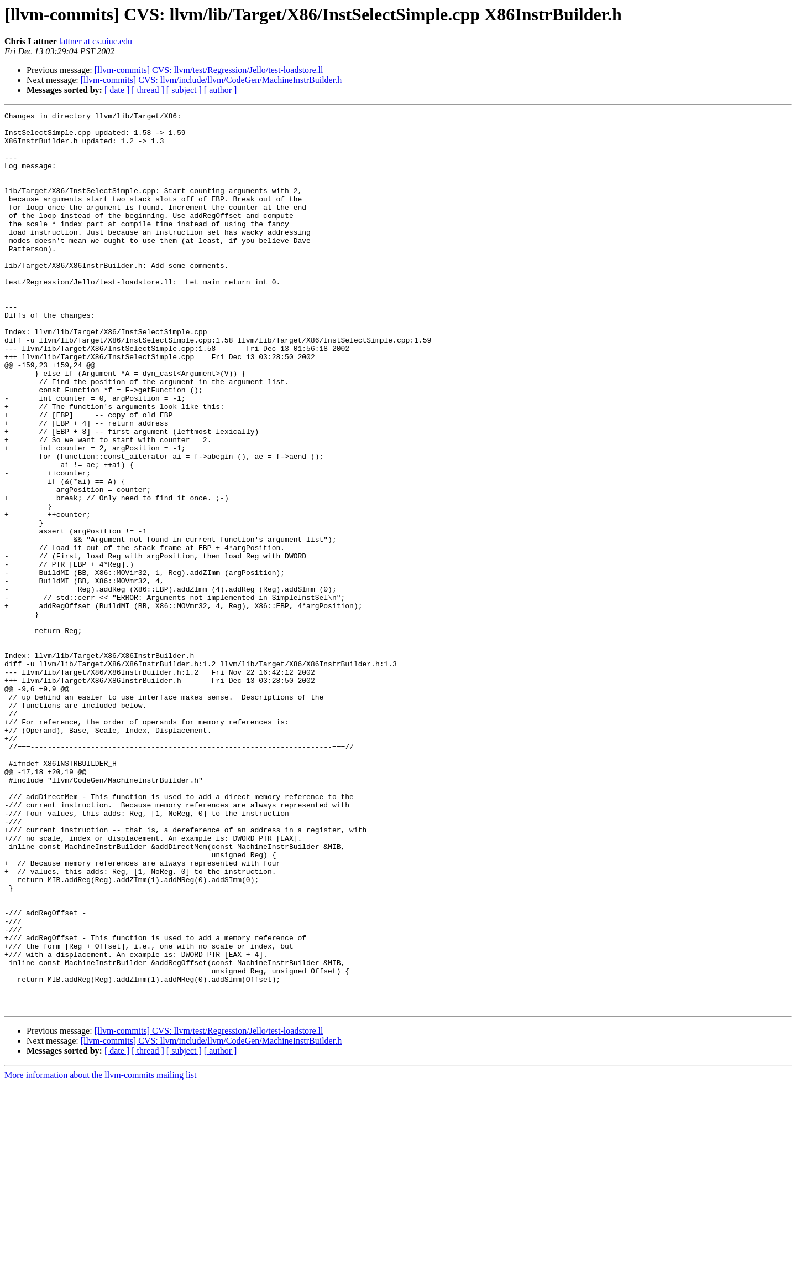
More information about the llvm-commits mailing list (100, 1254)
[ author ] (220, 90)
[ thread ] (148, 90)
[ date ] (116, 90)
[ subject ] (184, 90)
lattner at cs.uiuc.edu (95, 41)
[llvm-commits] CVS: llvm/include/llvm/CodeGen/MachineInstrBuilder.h (211, 80)
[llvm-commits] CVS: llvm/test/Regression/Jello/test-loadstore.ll (209, 70)
